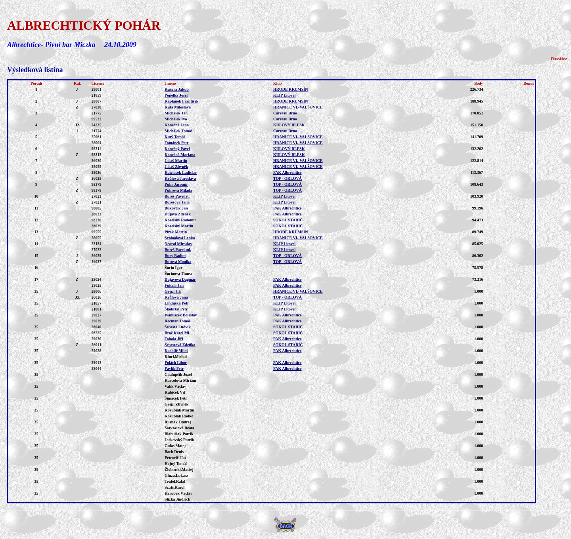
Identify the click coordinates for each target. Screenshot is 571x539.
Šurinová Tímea (178, 273)
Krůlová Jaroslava (180, 178)
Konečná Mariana (180, 154)
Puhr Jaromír (176, 184)
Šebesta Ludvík (178, 327)
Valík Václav (175, 386)
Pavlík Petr (174, 368)
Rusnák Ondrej (178, 422)
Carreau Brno (285, 113)
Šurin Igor (173, 267)
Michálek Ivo (176, 119)
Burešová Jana (177, 202)
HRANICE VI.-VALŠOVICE (298, 107)
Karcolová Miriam (180, 380)
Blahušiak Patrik (179, 434)
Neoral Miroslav (178, 244)
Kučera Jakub (177, 89)
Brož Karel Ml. (177, 333)
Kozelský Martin (179, 226)
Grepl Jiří (173, 291)
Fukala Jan (174, 285)
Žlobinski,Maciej (179, 469)
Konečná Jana (177, 125)
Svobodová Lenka (180, 238)
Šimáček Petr (176, 398)
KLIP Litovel (284, 95)
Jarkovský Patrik (179, 440)
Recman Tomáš (177, 321)
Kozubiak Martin (179, 410)
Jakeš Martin (176, 160)
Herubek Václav (178, 493)
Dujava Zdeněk (178, 214)
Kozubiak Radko (179, 416)
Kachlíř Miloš (176, 351)
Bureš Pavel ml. (178, 250)
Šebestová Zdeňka (180, 345)
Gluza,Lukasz (176, 475)
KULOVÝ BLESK (289, 125)
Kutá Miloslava (178, 107)
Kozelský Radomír (180, 220)
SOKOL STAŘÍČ (288, 220)
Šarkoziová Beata (179, 428)
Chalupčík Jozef (178, 374)
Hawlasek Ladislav (181, 172)
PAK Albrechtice (287, 172)
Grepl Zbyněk (176, 404)
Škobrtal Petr (176, 309)
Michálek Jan (176, 113)
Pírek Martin (176, 232)
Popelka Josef (176, 95)
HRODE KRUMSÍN (290, 89)
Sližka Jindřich (177, 499)
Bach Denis (174, 451)
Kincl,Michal (176, 356)
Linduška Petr (177, 303)
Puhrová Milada (178, 190)
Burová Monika (178, 261)
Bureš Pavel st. (177, 196)
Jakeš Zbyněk (176, 166)
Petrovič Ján (175, 457)
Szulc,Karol (174, 487)
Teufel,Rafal (175, 481)
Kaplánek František (181, 101)
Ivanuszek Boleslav (181, 315)
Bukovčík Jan (176, 208)
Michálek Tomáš (178, 131)
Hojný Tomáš (176, 463)
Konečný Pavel (177, 149)
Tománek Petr (176, 143)
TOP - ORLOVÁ (287, 178)
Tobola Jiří (174, 339)
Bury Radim (175, 255)
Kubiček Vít (175, 392)
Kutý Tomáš (175, 137)
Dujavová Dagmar (180, 279)
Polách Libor (176, 362)
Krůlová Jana (176, 297)
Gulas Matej (175, 446)
